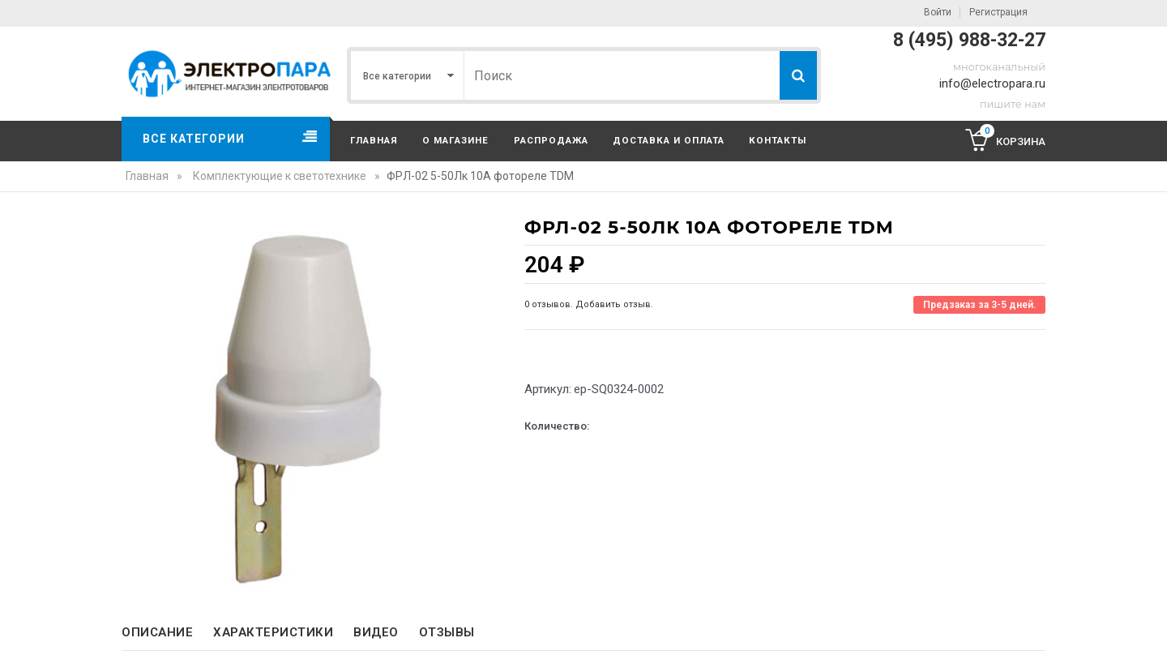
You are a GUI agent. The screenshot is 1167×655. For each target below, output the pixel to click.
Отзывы (447, 632)
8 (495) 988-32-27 (969, 40)
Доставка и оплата (669, 140)
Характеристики (273, 632)
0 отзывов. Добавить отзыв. (588, 304)
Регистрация (998, 12)
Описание (157, 632)
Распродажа (551, 140)
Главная (374, 140)
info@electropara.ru (992, 83)
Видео (376, 632)
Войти (937, 12)
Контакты (777, 140)
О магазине (455, 140)
